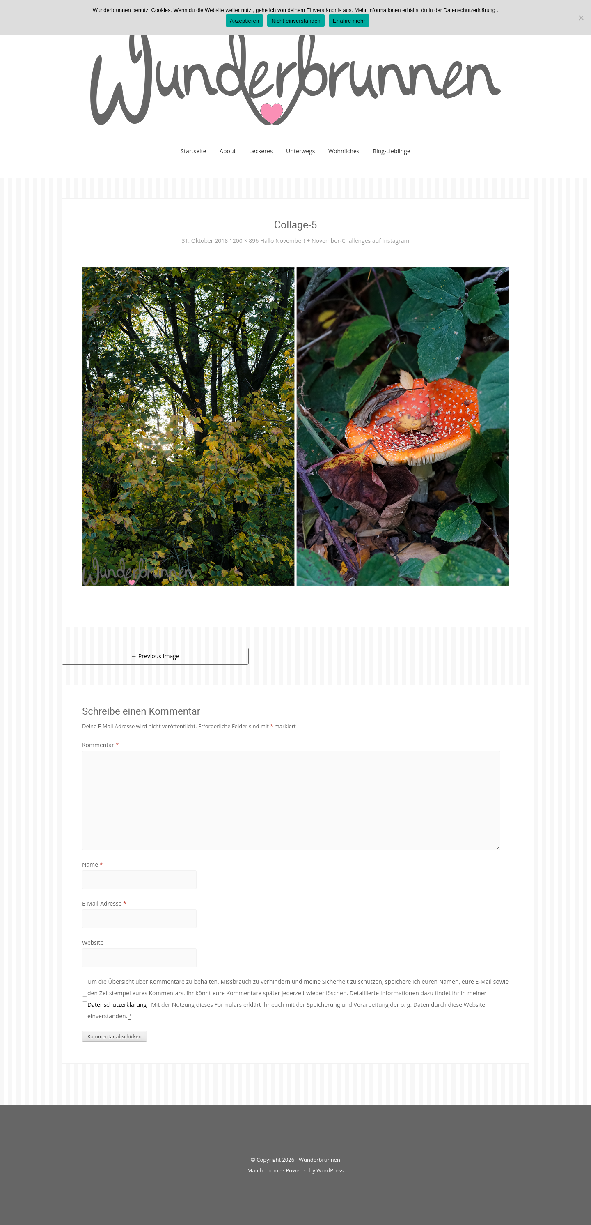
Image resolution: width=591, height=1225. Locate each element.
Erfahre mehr (349, 21)
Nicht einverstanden (296, 21)
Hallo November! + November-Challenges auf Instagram (335, 241)
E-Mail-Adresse (104, 903)
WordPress (330, 1170)
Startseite (193, 151)
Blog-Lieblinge (391, 151)
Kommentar (100, 745)
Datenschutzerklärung (117, 1004)
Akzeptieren (244, 21)
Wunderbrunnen (319, 1159)
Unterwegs (300, 151)
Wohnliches (343, 151)
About (228, 151)
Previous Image (155, 656)
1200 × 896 (244, 241)
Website (92, 942)
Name (92, 864)
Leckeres (261, 151)
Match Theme (264, 1170)
